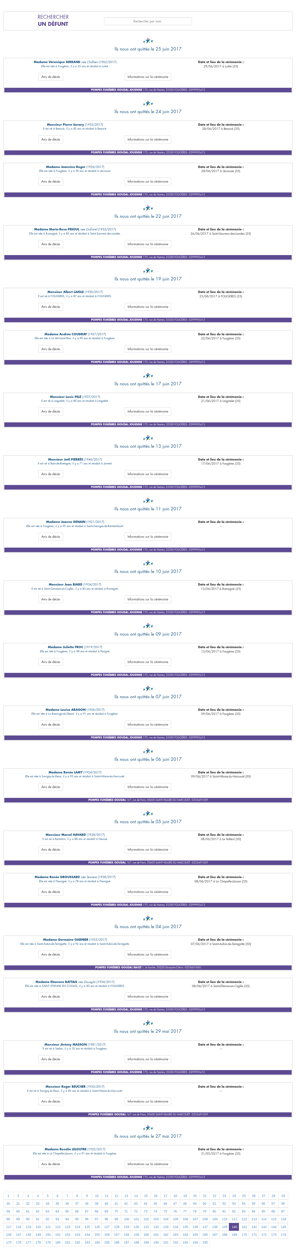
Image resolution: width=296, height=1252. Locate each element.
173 (273, 1234)
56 (263, 1203)
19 (185, 1196)
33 (37, 1203)
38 (87, 1203)
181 (67, 1242)
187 (126, 1242)
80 (214, 1211)
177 (28, 1242)
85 (263, 1211)
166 (205, 1234)
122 (57, 1227)
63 (47, 1211)
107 (195, 1219)
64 (57, 1211)
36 (67, 1203)
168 (224, 1234)
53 (234, 1203)
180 (57, 1242)
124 (77, 1227)
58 (283, 1203)
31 (18, 1203)
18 (175, 1196)
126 (97, 1227)
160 (146, 1234)
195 (205, 1242)
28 (273, 1196)
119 (28, 1227)
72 (136, 1211)
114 (264, 1219)
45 (155, 1203)
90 (28, 1219)
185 (107, 1242)
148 (28, 1234)
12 (116, 1196)
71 (126, 1211)
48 (185, 1203)
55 (253, 1203)
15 (146, 1196)
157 (116, 1234)
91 (37, 1219)
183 (87, 1242)
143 (264, 1227)
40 (106, 1203)
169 (234, 1234)
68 (96, 1211)
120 (38, 1227)
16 (155, 1196)
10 (97, 1196)
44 (145, 1203)
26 (254, 1196)
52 (224, 1203)
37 (77, 1203)
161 (156, 1234)
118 (18, 1227)
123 (67, 1227)
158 (126, 1234)
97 (96, 1219)
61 (28, 1211)
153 (77, 1234)
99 (116, 1219)
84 (253, 1211)
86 (273, 1211)
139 (224, 1227)
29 (283, 1196)
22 (214, 1196)
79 (204, 1211)
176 (18, 1242)
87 (283, 1211)
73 (145, 1211)
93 (57, 1219)
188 (136, 1242)
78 (194, 1211)
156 (107, 1234)
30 (8, 1203)
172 (264, 1234)
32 (28, 1203)
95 (77, 1219)
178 (38, 1242)
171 (254, 1234)
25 (244, 1196)
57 (273, 1203)
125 (87, 1227)
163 (175, 1234)
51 (214, 1203)
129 (126, 1227)
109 (214, 1219)
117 (8, 1227)
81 (224, 1211)
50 (204, 1203)
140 (234, 1227)
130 (136, 1227)
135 (185, 1227)
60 (18, 1211)
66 (77, 1211)
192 (175, 1242)
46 (165, 1203)
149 (38, 1234)
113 (254, 1219)
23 (224, 1196)
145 (283, 1227)
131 (146, 1227)
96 (87, 1219)
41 (116, 1203)
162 (165, 1234)
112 (244, 1219)
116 (283, 1219)
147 (18, 1234)
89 (18, 1219)
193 (185, 1242)
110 (224, 1219)
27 (263, 1196)
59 (8, 1211)
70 (116, 1211)
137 (205, 1227)
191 (165, 1242)
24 (234, 1196)
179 (48, 1242)
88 (8, 1219)
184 (97, 1242)
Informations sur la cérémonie (148, 76)
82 (234, 1211)
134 (175, 1227)
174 (283, 1234)
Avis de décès (50, 76)
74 (155, 1211)
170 (244, 1234)
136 (195, 1227)
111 (234, 1219)
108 (205, 1219)
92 (47, 1219)
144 (273, 1227)
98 (106, 1219)
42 (126, 1203)
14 (136, 1196)
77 (185, 1211)
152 (67, 1234)
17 (165, 1196)
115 (273, 1219)
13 (126, 1196)
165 (195, 1234)
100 (126, 1219)
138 (214, 1227)
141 (244, 1227)
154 (87, 1234)
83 (244, 1211)
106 (185, 1219)
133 (165, 1227)
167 (214, 1234)
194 (195, 1242)
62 (37, 1211)
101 (136, 1219)
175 (8, 1242)
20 (195, 1196)
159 (136, 1234)
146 (8, 1234)
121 (48, 1227)
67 (87, 1211)
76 (175, 1211)
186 (116, 1242)
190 (156, 1242)
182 (77, 1242)
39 (96, 1203)
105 (175, 1219)
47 (175, 1203)
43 (136, 1203)
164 (185, 1234)
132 (156, 1227)
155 (97, 1234)
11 (106, 1196)
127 (107, 1227)
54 (244, 1203)
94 (67, 1219)
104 (165, 1219)
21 (205, 1196)
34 (47, 1203)
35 (57, 1203)
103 (156, 1219)
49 (194, 1203)
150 (48, 1234)
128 (116, 1227)
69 (106, 1211)
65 (67, 1211)
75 (165, 1211)
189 (146, 1242)
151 (57, 1234)
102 (146, 1219)
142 (254, 1227)
